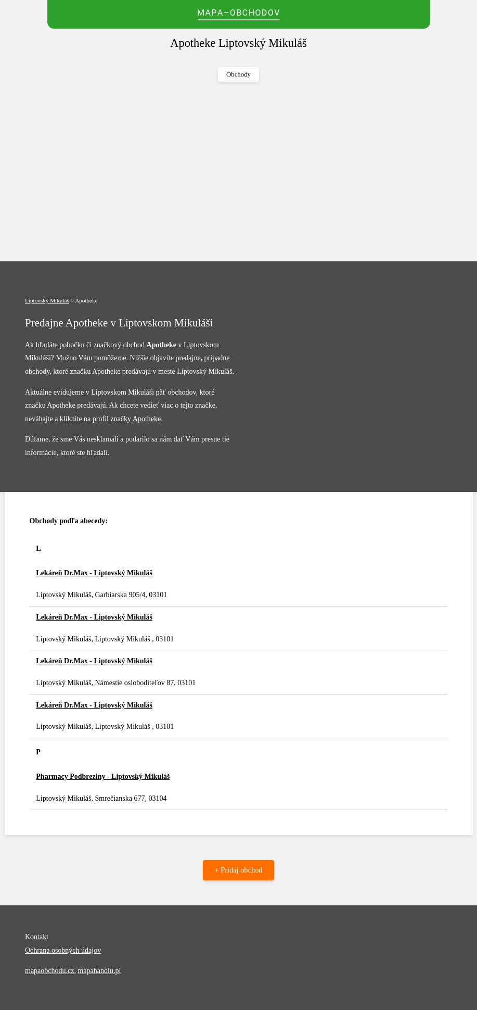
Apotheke (147, 419)
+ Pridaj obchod (238, 870)
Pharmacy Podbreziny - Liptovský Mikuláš (103, 776)
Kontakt (36, 937)
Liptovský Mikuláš (47, 300)
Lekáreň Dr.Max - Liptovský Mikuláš (94, 573)
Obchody (238, 74)
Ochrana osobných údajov (63, 950)
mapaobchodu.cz (49, 971)
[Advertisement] (238, 172)
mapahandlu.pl (99, 971)
